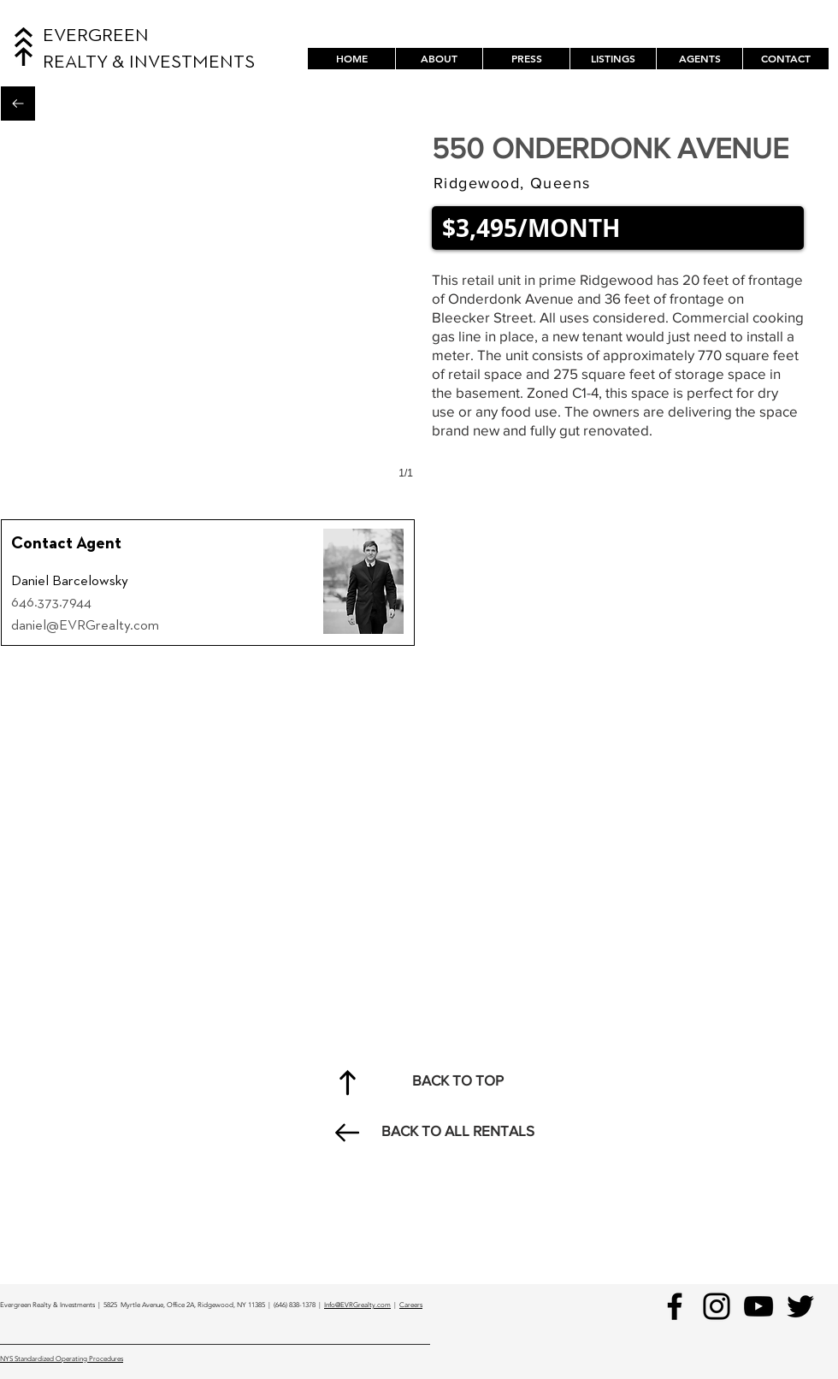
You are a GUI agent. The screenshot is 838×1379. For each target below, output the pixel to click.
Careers (410, 1305)
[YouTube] (758, 1306)
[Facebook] (675, 1306)
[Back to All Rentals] (18, 103)
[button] (612, 58)
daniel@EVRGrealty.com (85, 625)
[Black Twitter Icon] (800, 1306)
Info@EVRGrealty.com (357, 1305)
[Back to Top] (347, 1082)
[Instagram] (717, 1306)
